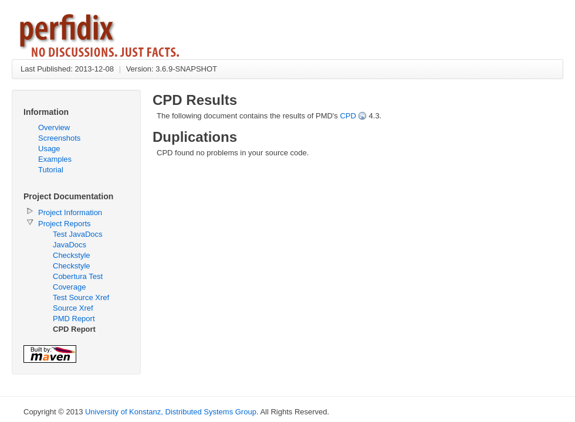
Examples (55, 159)
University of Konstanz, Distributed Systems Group (170, 411)
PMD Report (74, 318)
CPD (348, 115)
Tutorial (50, 169)
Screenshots (59, 138)
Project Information (70, 212)
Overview (54, 127)
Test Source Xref (81, 297)
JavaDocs (69, 244)
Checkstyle (71, 255)
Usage (49, 148)
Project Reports (64, 223)
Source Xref (73, 308)
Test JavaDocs (78, 234)
